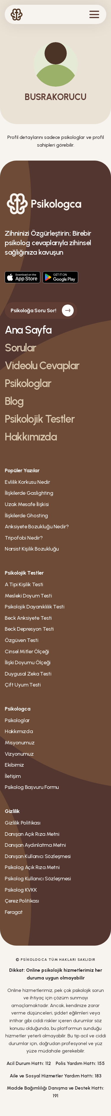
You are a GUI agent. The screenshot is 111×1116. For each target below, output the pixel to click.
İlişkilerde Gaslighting (29, 493)
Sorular (20, 347)
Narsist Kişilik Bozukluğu (32, 549)
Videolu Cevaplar (42, 365)
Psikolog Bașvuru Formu (32, 787)
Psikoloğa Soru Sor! (42, 310)
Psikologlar (28, 383)
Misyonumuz (19, 742)
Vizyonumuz (19, 754)
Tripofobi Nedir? (24, 538)
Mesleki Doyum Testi (28, 595)
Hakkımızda (31, 436)
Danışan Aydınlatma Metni (35, 845)
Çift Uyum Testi (23, 684)
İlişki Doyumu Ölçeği (28, 662)
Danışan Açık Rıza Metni (32, 834)
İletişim (13, 776)
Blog (14, 401)
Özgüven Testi (21, 640)
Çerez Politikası (22, 901)
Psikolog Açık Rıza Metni (32, 867)
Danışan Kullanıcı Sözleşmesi (38, 856)
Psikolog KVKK (21, 890)
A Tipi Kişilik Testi (24, 584)
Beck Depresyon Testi (29, 629)
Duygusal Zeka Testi (28, 673)
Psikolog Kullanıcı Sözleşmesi (38, 878)
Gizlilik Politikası (22, 822)
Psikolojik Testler (39, 419)
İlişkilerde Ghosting (26, 515)
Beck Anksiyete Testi (28, 618)
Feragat (13, 912)
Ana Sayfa (28, 330)
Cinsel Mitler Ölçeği (27, 651)
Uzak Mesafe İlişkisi (27, 504)
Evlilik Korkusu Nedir (27, 482)
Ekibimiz (14, 765)
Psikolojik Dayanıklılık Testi (35, 606)
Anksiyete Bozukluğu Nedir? (37, 526)
